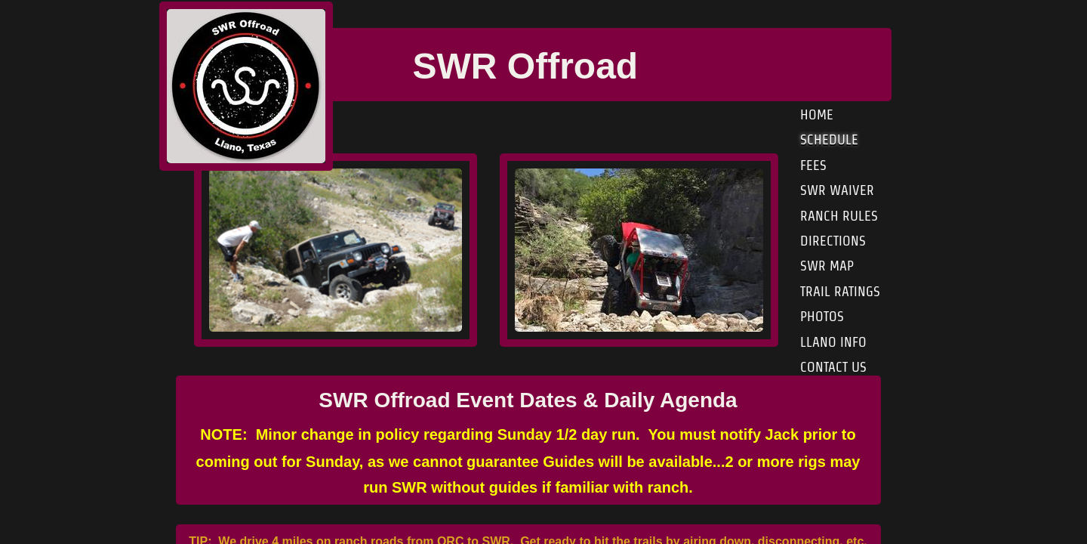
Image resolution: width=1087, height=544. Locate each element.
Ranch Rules (839, 216)
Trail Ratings (840, 291)
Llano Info (833, 342)
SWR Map (827, 265)
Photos (822, 316)
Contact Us (833, 367)
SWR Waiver (837, 190)
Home (816, 114)
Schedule (829, 139)
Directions (833, 240)
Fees (813, 165)
